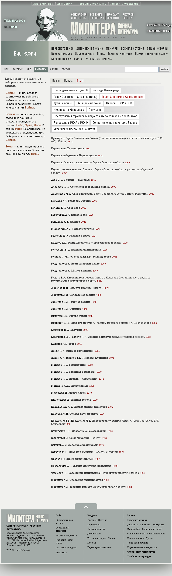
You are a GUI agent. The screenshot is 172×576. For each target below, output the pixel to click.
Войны (10, 92)
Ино (29, 69)
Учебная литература (139, 556)
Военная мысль (156, 533)
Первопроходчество (99, 547)
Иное (18, 128)
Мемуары (158, 524)
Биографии (25, 53)
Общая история (136, 533)
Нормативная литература (142, 547)
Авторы (92, 519)
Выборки (40, 69)
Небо (19, 125)
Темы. (35, 153)
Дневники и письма (139, 524)
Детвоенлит (94, 533)
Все (6, 69)
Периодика (93, 524)
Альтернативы (96, 529)
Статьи (66, 69)
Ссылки (66, 547)
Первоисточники (137, 519)
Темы (9, 146)
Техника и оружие (137, 542)
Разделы (66, 535)
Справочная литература (141, 551)
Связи (54, 69)
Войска (11, 114)
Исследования (135, 538)
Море (37, 125)
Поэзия (91, 542)
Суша (28, 125)
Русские (18, 69)
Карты (111, 538)
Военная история (152, 529)
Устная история (96, 538)
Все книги (62, 529)
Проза (149, 538)
